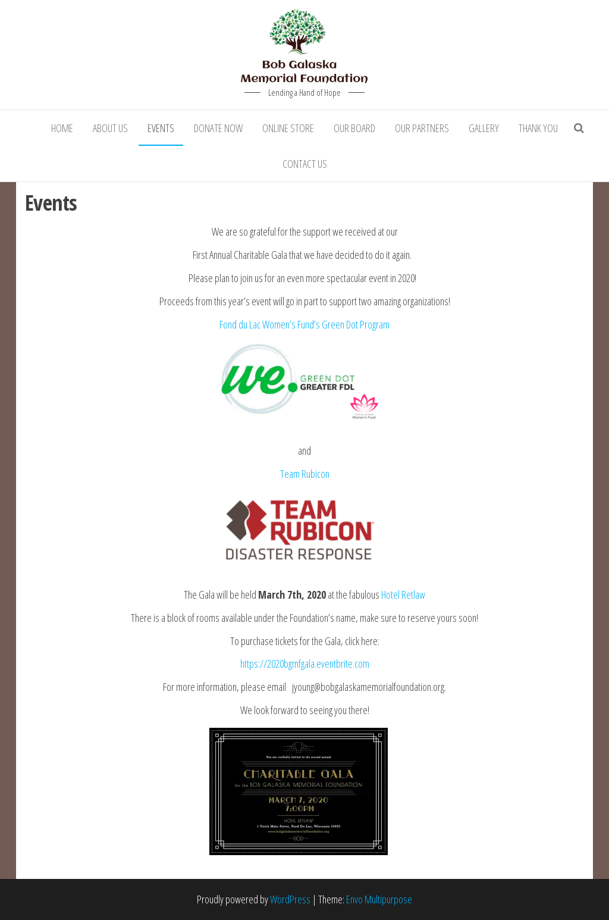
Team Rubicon (304, 474)
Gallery (484, 128)
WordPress (290, 899)
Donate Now (218, 128)
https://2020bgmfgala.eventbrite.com (304, 663)
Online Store (288, 128)
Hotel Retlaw (403, 594)
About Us (110, 128)
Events (160, 128)
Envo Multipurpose (379, 899)
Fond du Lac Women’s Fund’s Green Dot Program (304, 324)
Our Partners (422, 128)
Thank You (538, 128)
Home (62, 128)
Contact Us (304, 164)
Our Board (354, 128)
